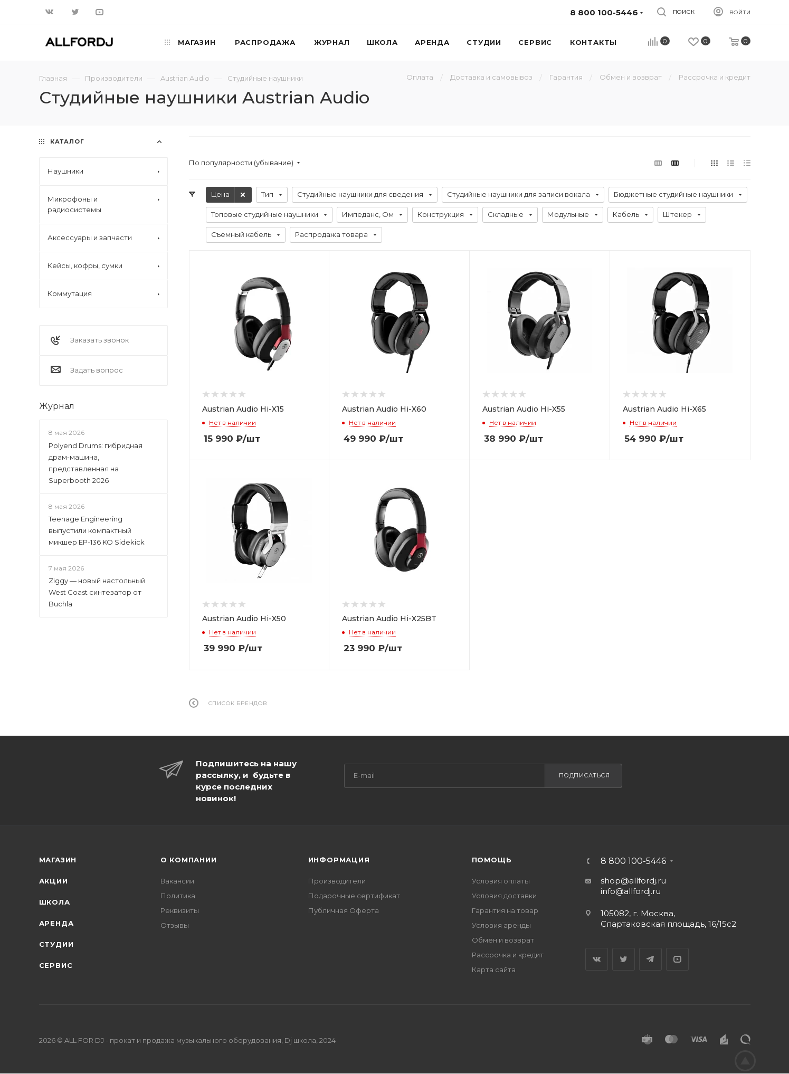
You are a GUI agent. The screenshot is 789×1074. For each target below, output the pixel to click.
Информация (339, 860)
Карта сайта (494, 969)
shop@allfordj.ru (633, 881)
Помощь (492, 860)
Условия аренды (501, 925)
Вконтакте (596, 959)
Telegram (650, 959)
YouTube (677, 959)
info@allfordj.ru (631, 891)
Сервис (56, 965)
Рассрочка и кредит (508, 955)
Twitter (623, 959)
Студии (56, 944)
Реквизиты (179, 910)
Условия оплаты (501, 881)
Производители (337, 881)
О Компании (188, 860)
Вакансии (177, 881)
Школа (54, 902)
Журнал (56, 406)
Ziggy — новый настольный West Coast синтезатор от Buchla (97, 592)
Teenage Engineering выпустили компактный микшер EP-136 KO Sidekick (97, 530)
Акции (53, 881)
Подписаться (584, 775)
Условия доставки (504, 895)
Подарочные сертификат (354, 895)
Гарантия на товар (505, 910)
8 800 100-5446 (633, 861)
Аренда (56, 923)
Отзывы (174, 925)
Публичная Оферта (343, 910)
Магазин (58, 860)
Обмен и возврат (503, 940)
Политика (177, 895)
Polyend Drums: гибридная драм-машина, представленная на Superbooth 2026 (95, 462)
